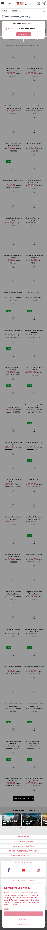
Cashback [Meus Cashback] (38, 3)
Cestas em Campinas (28, 822)
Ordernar (11, 39)
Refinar (34, 39)
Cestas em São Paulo (10, 822)
